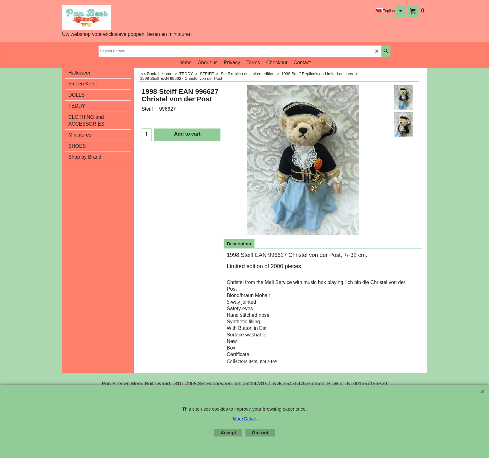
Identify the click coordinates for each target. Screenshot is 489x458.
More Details (245, 418)
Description (239, 243)
